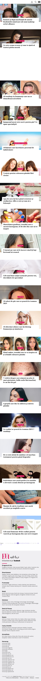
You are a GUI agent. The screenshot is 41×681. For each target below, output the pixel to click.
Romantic (9, 567)
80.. (34, 543)
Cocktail (9, 620)
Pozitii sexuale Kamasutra (15, 569)
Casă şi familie (6, 626)
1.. (5, 543)
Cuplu (25, 567)
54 (20, 543)
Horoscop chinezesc (7, 649)
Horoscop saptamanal (8, 671)
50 (14, 543)
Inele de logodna (15, 595)
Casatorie (33, 567)
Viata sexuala (16, 567)
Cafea (25, 619)
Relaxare (19, 610)
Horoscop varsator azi (8, 664)
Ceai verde (8, 605)
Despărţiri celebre (7, 637)
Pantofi (35, 593)
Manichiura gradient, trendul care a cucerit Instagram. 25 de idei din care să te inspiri (20, 226)
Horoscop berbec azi (7, 670)
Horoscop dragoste (7, 648)
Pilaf (34, 620)
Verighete (22, 595)
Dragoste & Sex (7, 565)
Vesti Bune (15, 637)
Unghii (9, 584)
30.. (11, 543)
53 (19, 543)
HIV (12, 605)
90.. (36, 543)
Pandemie (26, 637)
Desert (25, 620)
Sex (38, 567)
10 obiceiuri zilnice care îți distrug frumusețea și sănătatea (17, 328)
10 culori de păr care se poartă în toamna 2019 (20, 302)
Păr (3, 584)
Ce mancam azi (29, 622)
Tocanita (4, 620)
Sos (19, 619)
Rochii (6, 584)
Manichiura (33, 584)
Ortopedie (16, 605)
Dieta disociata (29, 612)
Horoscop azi (5, 646)
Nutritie (14, 612)
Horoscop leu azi (6, 667)
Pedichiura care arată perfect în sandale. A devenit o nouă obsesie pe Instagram (19, 481)
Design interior (13, 629)
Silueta (35, 612)
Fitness (7, 610)
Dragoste (4, 567)
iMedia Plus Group (17, 676)
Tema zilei (20, 636)
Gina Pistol (5, 577)
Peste (16, 619)
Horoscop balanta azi (7, 668)
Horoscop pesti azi (7, 665)
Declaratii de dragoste (29, 569)
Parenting (19, 629)
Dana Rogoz (18, 576)
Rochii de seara (10, 593)
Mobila (25, 627)
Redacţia (32, 678)
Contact (37, 678)
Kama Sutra (5, 569)
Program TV (27, 577)
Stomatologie (30, 602)
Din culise (4, 636)
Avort (3, 605)
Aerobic (33, 610)
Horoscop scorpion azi (8, 661)
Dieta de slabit (20, 612)
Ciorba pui (14, 622)
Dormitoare (5, 629)
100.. (38, 543)
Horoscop (5, 641)
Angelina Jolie (11, 576)
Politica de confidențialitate (12, 678)
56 (23, 543)
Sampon (4, 586)
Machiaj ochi (18, 586)
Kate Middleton (15, 574)
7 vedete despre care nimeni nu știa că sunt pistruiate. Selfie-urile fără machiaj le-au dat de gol (19, 380)
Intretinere (28, 610)
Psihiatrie (22, 605)
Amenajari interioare (16, 627)
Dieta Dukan (13, 610)
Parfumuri (14, 584)
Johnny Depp (31, 574)
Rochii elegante (6, 595)
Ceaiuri (8, 602)
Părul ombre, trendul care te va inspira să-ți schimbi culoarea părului (20, 353)
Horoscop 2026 (6, 643)
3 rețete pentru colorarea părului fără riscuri (18, 174)
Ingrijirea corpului (20, 143)
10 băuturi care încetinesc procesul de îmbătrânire (18, 148)
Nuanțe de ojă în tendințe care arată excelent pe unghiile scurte (18, 507)
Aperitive (21, 620)
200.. (1, 544)
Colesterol (4, 603)
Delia (36, 576)
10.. (7, 543)
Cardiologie (28, 603)
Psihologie (17, 602)
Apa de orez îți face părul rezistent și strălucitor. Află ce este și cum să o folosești (18, 201)
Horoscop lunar (6, 652)
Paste (8, 619)
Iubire (29, 567)
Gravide (4, 630)
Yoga (23, 610)
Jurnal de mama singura (29, 629)
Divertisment (6, 572)
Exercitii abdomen (7, 612)
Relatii (22, 567)
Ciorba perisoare (6, 622)
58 (26, 543)
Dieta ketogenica (6, 613)
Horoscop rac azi (6, 653)
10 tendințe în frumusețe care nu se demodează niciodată (17, 97)
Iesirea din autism (28, 636)
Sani (28, 584)
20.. (9, 543)
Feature (20, 92)
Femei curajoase (11, 630)
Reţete (4, 617)
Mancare (4, 619)
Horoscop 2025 (6, 645)
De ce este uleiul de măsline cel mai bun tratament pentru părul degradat (19, 456)
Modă (4, 591)
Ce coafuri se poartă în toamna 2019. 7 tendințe (18, 430)
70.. (32, 543)
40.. (13, 543)
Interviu (10, 636)
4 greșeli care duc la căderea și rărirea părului (18, 404)
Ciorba (12, 619)
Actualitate (5, 634)
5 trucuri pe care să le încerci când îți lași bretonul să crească (19, 251)
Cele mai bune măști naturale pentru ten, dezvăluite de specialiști (20, 276)
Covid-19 (20, 637)
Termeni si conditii (24, 678)
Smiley (29, 576)
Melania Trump (19, 577)
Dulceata (33, 619)
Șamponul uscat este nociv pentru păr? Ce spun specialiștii (20, 123)
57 (25, 543)
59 (28, 543)
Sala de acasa (15, 613)
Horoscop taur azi (6, 658)
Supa (29, 619)
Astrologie (4, 651)
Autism (18, 630)
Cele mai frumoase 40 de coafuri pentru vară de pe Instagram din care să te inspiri (20, 532)
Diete (3, 610)
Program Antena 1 (9, 579)
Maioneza (30, 620)
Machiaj (20, 15)
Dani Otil (24, 576)
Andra (32, 576)
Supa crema (15, 620)
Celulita (12, 586)
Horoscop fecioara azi (8, 656)
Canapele (29, 627)
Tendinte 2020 (6, 596)
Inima (12, 602)
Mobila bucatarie (6, 627)
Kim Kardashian (23, 574)
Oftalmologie (34, 603)
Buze (8, 586)
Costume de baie (28, 593)
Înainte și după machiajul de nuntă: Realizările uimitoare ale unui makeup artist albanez (18, 21)
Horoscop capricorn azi (8, 659)
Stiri (20, 373)
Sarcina (4, 602)
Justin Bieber (11, 577)
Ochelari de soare (30, 595)
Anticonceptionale (13, 603)
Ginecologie (23, 602)
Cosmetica (20, 41)
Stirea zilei (15, 636)
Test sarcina (21, 603)
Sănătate (5, 600)
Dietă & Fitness (7, 608)
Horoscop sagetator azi (8, 662)
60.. (30, 543)
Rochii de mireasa (19, 593)
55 (22, 543)
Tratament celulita (26, 586)
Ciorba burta (20, 622)
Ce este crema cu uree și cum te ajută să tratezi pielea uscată (19, 46)
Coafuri (20, 117)
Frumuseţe (5, 583)
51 (16, 543)
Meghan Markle (6, 574)
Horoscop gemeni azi (7, 655)
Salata (22, 619)
